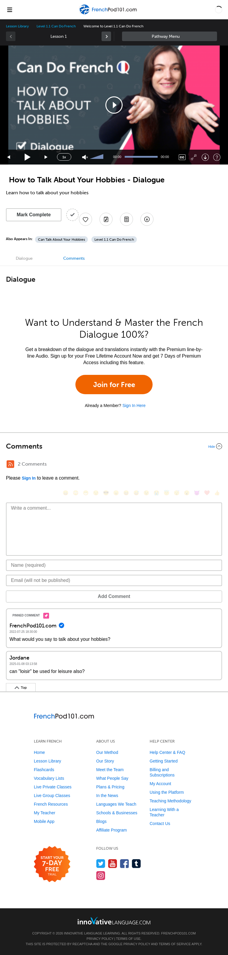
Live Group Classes (52, 795)
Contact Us (160, 823)
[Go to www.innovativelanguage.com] (114, 921)
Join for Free (114, 384)
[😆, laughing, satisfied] (126, 493)
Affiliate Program (111, 830)
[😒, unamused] (96, 493)
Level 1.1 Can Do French (56, 26)
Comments (74, 258)
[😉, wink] (146, 493)
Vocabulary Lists (49, 778)
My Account (160, 783)
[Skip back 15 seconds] (9, 157)
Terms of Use (128, 938)
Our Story (105, 761)
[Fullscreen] (193, 157)
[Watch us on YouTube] (112, 863)
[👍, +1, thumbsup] (217, 493)
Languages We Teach (116, 804)
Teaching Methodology (170, 801)
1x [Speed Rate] (64, 157)
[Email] (114, 580)
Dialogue (24, 258)
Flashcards (44, 769)
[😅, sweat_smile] (136, 493)
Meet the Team (110, 769)
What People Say (112, 778)
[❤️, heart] (207, 493)
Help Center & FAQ (167, 752)
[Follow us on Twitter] (100, 863)
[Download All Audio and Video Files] (146, 219)
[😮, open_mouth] (187, 493)
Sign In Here (133, 405)
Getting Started (164, 761)
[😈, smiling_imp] (197, 493)
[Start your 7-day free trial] (52, 864)
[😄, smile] (66, 493)
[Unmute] (85, 157)
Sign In (29, 478)
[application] (114, 105)
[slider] (97, 157)
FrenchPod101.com (178, 933)
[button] (218, 9)
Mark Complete (34, 214)
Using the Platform (167, 792)
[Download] (205, 157)
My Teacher (44, 812)
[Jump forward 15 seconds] (46, 157)
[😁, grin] (86, 493)
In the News (107, 795)
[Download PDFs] (126, 219)
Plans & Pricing (110, 787)
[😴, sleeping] (177, 493)
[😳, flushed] (76, 493)
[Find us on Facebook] (124, 863)
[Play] (27, 157)
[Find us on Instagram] (100, 875)
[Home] (108, 13)
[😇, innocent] (167, 493)
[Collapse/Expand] (114, 446)
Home (39, 752)
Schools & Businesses (116, 812)
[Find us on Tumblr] (136, 863)
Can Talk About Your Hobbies (61, 239)
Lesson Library (17, 26)
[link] (106, 36)
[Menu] (9, 9)
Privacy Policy (100, 938)
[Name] (114, 565)
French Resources (51, 804)
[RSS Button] (10, 464)
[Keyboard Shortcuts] (217, 157)
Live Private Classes (53, 787)
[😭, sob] (156, 493)
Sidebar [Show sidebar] (169, 36)
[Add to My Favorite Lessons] (85, 219)
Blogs (101, 821)
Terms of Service (175, 944)
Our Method (107, 752)
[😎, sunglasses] (106, 493)
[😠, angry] (116, 493)
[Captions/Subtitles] (182, 157)
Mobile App (44, 821)
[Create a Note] (106, 219)
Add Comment (114, 596)
